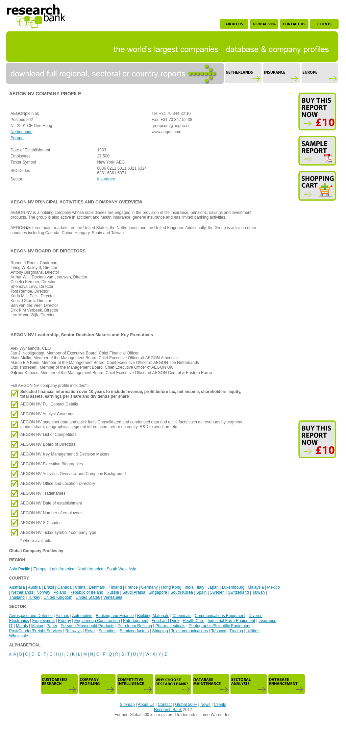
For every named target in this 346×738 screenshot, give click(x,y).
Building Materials (153, 615)
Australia (17, 587)
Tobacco (218, 631)
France (131, 587)
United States (88, 597)
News (205, 704)
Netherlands (21, 131)
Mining (37, 625)
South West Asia (122, 569)
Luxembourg (233, 587)
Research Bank (168, 709)
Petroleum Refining (135, 625)
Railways (74, 631)
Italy (200, 587)
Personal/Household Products (87, 625)
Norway (43, 592)
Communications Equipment (220, 615)
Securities (108, 631)
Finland (115, 587)
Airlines (62, 615)
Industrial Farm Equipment (231, 620)
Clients (220, 704)
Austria (34, 587)
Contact (165, 704)
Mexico (273, 587)
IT (11, 625)
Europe (17, 138)
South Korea (181, 592)
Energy (64, 620)
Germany (149, 587)
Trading (236, 631)
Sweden (217, 592)
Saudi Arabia (134, 592)
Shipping (160, 631)
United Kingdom (58, 597)
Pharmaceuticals (170, 625)
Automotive (82, 615)
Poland (59, 592)
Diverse (256, 615)
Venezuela (112, 597)
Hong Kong (171, 587)
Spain (201, 592)
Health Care (193, 620)
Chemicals (181, 615)
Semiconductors (134, 631)
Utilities (253, 631)
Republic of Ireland (86, 592)
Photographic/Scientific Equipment (219, 625)
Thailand (17, 597)
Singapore (158, 592)
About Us (146, 704)
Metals (22, 625)
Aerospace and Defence (31, 615)
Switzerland (238, 592)
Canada (64, 587)
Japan (213, 587)
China (80, 587)
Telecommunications (189, 631)
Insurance (106, 179)
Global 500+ (186, 704)
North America (90, 569)
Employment (43, 620)
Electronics (19, 620)
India (189, 587)
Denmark (97, 587)
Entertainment (135, 620)
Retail (90, 631)
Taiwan (258, 592)
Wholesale (18, 636)
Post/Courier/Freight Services (35, 631)
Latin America (62, 569)
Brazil (49, 587)
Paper (52, 625)
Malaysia (256, 587)
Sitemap (127, 704)
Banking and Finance (115, 615)
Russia (112, 592)
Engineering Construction (97, 620)
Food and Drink (165, 620)
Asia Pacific (19, 569)
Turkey (34, 597)
